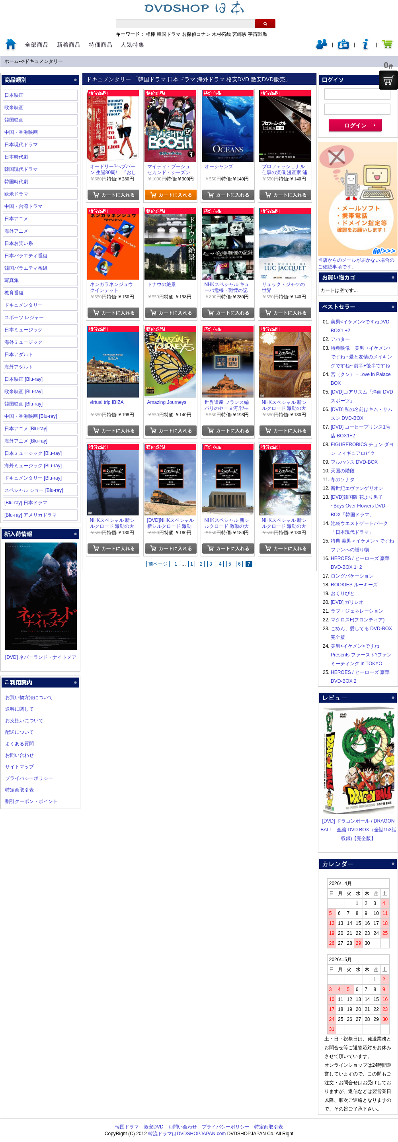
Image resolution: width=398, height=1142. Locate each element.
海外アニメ (16, 231)
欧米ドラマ (16, 194)
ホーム (11, 61)
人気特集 (132, 44)
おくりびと (343, 593)
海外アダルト (18, 367)
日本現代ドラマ (21, 144)
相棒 (150, 34)
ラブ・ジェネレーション (357, 611)
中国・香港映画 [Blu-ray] (30, 416)
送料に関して (19, 709)
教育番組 (13, 293)
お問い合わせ (19, 755)
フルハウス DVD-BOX (354, 462)
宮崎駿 (239, 34)
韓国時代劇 (16, 181)
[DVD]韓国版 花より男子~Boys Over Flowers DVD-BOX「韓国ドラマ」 (359, 505)
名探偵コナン (196, 34)
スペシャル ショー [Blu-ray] (33, 490)
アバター (340, 339)
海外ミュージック (23, 342)
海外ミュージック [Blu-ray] (33, 465)
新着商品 (69, 44)
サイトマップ (19, 767)
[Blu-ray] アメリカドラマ (30, 515)
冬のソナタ (343, 479)
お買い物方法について (29, 697)
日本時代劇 (16, 157)
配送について (19, 732)
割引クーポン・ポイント (31, 801)
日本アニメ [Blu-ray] (25, 428)
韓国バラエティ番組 (25, 268)
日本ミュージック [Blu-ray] (33, 453)
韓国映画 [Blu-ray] (23, 404)
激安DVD (153, 1127)
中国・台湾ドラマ (23, 206)
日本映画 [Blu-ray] (23, 379)
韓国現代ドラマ (21, 169)
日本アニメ (16, 218)
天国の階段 (343, 471)
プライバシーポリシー (29, 778)
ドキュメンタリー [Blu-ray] (33, 478)
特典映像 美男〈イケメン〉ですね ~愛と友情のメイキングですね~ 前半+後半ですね (362, 356)
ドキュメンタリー (44, 61)
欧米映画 (13, 107)
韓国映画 (13, 120)
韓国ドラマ (169, 34)
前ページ (158, 564)
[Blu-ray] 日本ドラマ (25, 502)
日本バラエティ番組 (25, 256)
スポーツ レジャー (24, 317)
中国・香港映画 (21, 132)
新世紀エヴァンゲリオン (357, 488)
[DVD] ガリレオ (347, 602)
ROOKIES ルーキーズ (354, 585)
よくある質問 (19, 743)
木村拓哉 (221, 34)
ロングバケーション (352, 576)
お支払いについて (24, 720)
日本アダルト (18, 354)
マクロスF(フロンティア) (357, 620)
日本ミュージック (23, 330)
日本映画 (13, 95)
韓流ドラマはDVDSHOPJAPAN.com (187, 1133)
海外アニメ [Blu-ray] (25, 441)
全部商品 (37, 44)
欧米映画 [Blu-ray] (23, 391)
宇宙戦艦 (257, 34)
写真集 (11, 280)
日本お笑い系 (18, 243)
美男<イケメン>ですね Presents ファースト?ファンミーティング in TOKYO (361, 654)
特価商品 (101, 44)
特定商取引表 (19, 790)
